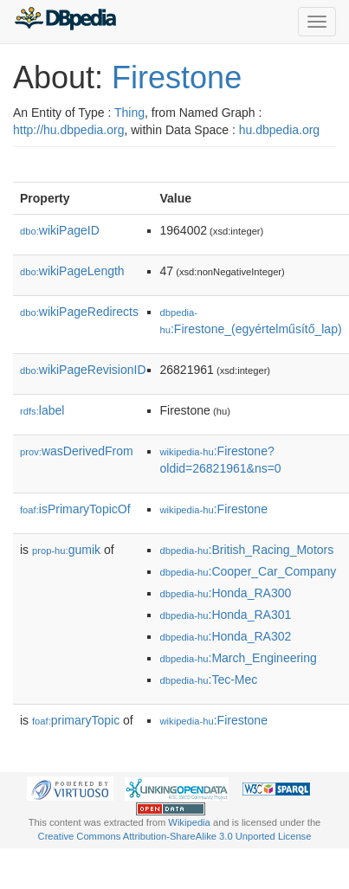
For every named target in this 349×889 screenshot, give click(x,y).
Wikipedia (189, 822)
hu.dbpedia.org (279, 130)
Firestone (177, 77)
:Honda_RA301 (226, 615)
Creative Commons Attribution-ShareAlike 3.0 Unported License (175, 836)
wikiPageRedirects (79, 312)
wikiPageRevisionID (83, 370)
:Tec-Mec (209, 679)
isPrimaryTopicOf (75, 509)
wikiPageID (60, 230)
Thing (129, 112)
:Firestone (214, 509)
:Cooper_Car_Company (248, 571)
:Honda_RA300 (226, 593)
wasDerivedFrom (76, 451)
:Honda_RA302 (226, 636)
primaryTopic (76, 720)
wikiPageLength (72, 271)
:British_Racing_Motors (247, 550)
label (42, 410)
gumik (66, 550)
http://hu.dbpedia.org (68, 130)
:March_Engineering (238, 658)
